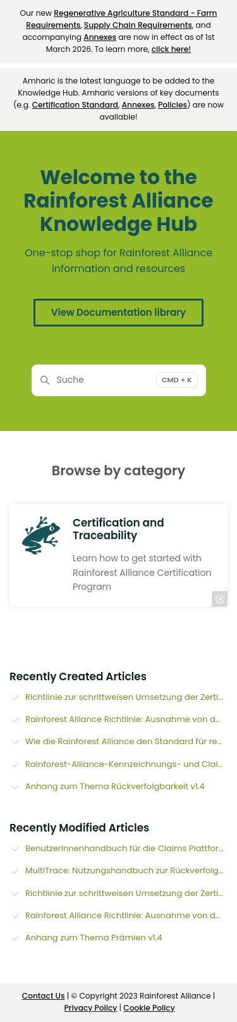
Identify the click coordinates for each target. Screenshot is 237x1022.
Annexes (99, 37)
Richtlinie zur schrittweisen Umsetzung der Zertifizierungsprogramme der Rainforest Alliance (126, 697)
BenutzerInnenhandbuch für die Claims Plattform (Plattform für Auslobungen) (126, 848)
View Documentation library (118, 312)
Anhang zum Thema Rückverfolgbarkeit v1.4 (115, 786)
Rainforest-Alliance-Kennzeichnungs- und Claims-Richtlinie (126, 764)
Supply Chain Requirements (138, 25)
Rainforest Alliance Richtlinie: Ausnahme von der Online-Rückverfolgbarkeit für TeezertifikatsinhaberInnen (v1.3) (126, 719)
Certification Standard (75, 104)
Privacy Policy (91, 1007)
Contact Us (43, 995)
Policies (172, 104)
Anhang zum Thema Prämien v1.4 (93, 938)
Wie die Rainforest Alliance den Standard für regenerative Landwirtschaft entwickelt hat (126, 741)
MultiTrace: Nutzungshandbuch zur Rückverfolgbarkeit (126, 870)
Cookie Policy (148, 1007)
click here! (171, 49)
